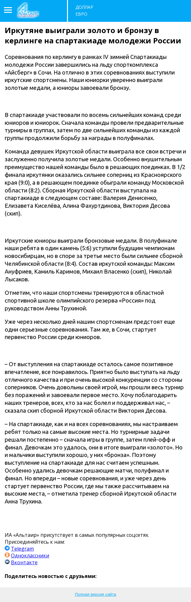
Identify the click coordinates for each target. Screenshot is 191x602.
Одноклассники (30, 555)
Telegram (22, 548)
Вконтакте (24, 562)
